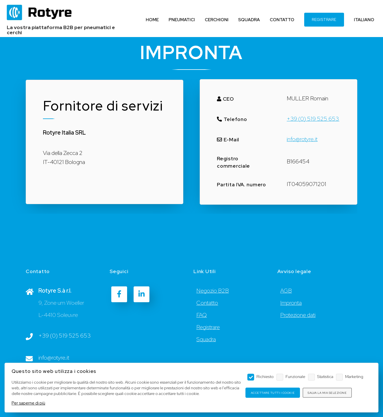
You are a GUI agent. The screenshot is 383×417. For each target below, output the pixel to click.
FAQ (201, 315)
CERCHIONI (217, 20)
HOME (152, 20)
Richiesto (265, 376)
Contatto (207, 302)
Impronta (291, 302)
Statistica (325, 376)
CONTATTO (282, 20)
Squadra (206, 339)
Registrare (208, 327)
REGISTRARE (324, 19)
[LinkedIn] (141, 294)
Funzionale (295, 376)
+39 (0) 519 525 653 (313, 118)
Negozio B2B (212, 290)
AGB (286, 290)
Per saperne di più (28, 403)
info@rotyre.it (302, 139)
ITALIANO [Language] (364, 20)
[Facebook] (119, 294)
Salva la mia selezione (327, 393)
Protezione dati (297, 315)
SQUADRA (249, 20)
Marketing (354, 376)
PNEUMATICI (182, 20)
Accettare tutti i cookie (273, 393)
